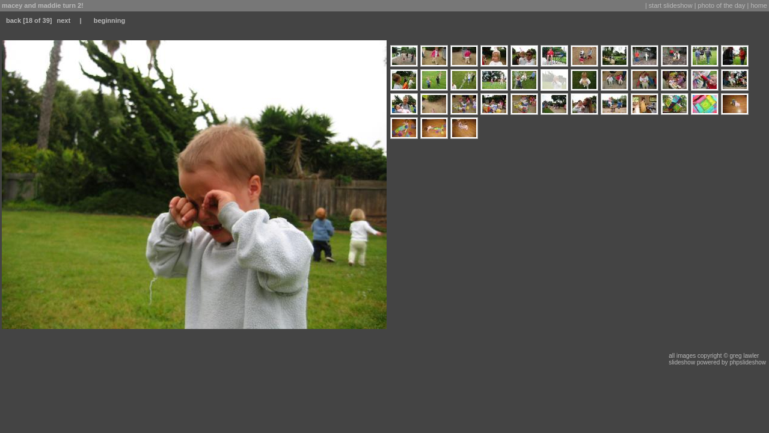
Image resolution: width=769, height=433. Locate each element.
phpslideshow (747, 362)
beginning (110, 20)
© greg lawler (741, 355)
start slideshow (671, 5)
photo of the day (722, 5)
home (758, 5)
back (13, 20)
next (63, 20)
